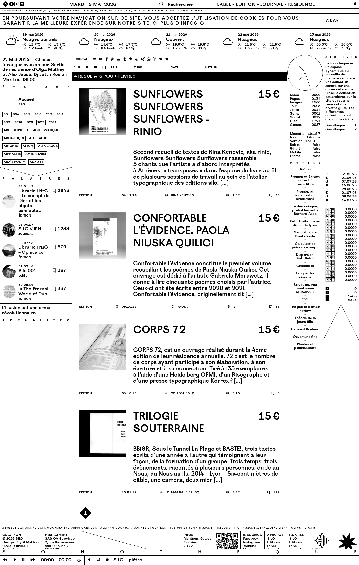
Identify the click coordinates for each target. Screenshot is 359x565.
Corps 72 (159, 330)
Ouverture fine (305, 336)
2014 (16, 114)
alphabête (12, 153)
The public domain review (305, 309)
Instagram (251, 542)
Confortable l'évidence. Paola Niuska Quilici (181, 231)
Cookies (190, 542)
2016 (38, 114)
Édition (245, 4)
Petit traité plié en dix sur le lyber (305, 223)
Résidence (301, 4)
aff (31, 138)
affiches (11, 145)
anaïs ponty (14, 161)
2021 (30, 122)
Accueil (26, 99)
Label (224, 4)
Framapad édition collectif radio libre (305, 180)
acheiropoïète (16, 130)
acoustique (14, 138)
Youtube (249, 546)
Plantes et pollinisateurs (305, 346)
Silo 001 (27, 270)
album (28, 145)
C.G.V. (188, 546)
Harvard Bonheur (305, 329)
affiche (45, 138)
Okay (332, 21)
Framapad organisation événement (305, 195)
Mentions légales (197, 538)
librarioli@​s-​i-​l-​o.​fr (297, 528)
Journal (271, 4)
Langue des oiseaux (305, 275)
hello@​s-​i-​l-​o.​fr (230, 528)
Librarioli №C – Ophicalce (33, 250)
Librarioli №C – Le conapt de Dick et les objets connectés (34, 201)
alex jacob (48, 145)
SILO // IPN (29, 229)
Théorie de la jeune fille (305, 320)
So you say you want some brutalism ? (305, 288)
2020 (18, 122)
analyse (36, 161)
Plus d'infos (179, 23)
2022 (40, 122)
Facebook (250, 538)
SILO (271, 538)
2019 (7, 122)
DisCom (305, 169)
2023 (52, 122)
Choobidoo (305, 266)
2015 (27, 114)
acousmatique (46, 130)
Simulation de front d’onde (305, 234)
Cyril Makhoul (28, 542)
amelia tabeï (35, 153)
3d (6, 114)
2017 (49, 114)
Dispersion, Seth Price (305, 256)
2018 (60, 114)
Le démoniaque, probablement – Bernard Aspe (305, 210)
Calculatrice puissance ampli (305, 245)
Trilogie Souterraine (168, 422)
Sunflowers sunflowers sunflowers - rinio (171, 113)
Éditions (273, 542)
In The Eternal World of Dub (33, 291)
